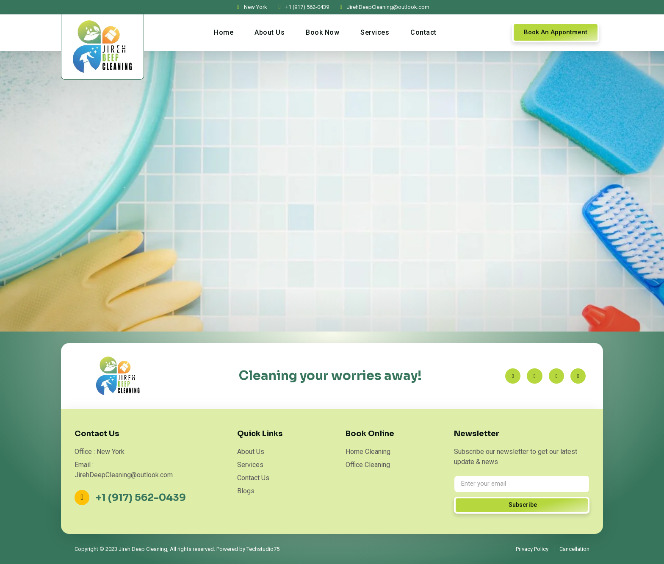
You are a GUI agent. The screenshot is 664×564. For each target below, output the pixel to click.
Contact (423, 32)
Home (223, 32)
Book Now (322, 32)
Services (374, 32)
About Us (270, 32)
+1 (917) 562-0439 (143, 498)
